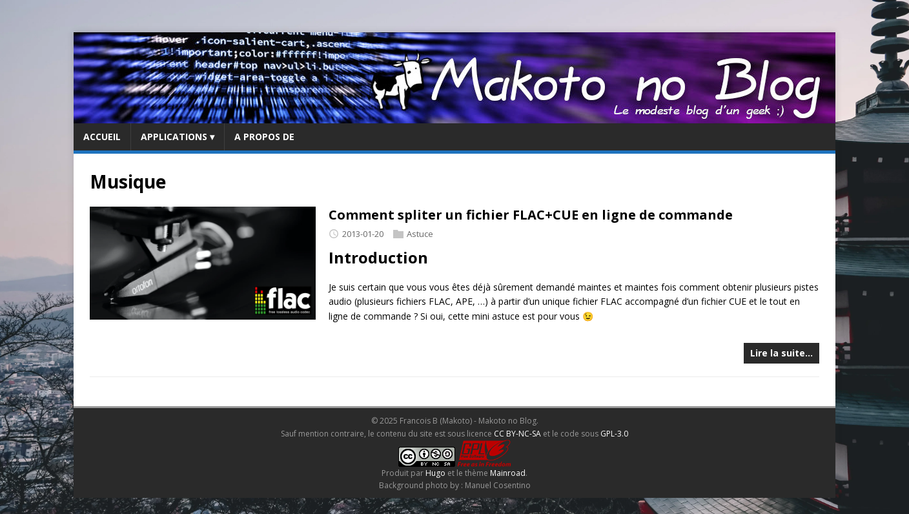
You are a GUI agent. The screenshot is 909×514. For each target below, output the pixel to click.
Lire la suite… (781, 353)
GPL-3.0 (614, 433)
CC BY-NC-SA (517, 433)
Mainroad (508, 473)
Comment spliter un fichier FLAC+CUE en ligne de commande (531, 214)
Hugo (435, 473)
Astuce (420, 234)
